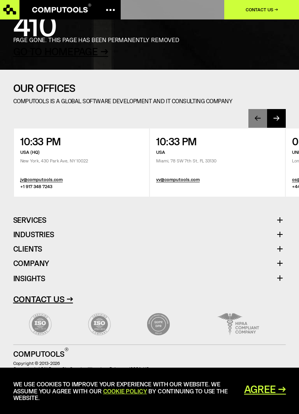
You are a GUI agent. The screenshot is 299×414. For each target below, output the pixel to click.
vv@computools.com (178, 179)
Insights (29, 278)
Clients (27, 249)
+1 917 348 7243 (36, 186)
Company (31, 263)
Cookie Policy (125, 391)
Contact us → (262, 9)
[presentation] (257, 118)
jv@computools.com (41, 179)
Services (32, 220)
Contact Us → (43, 299)
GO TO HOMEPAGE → (60, 51)
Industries (33, 235)
